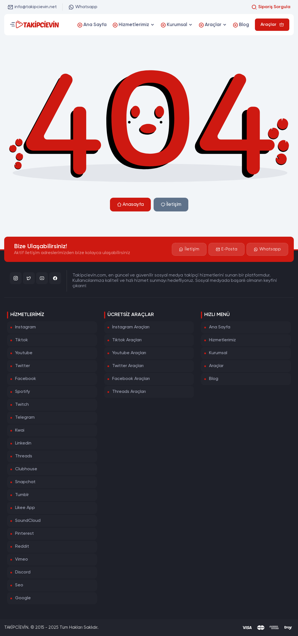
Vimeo (21, 559)
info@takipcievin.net (32, 7)
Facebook (25, 379)
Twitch (22, 404)
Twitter (22, 366)
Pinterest (24, 533)
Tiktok (21, 340)
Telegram (25, 417)
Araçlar (216, 366)
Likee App (25, 508)
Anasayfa (130, 204)
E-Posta (226, 249)
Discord (22, 572)
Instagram (25, 327)
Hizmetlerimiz (222, 340)
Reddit (22, 546)
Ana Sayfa (219, 327)
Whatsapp (82, 7)
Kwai (19, 430)
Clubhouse (26, 469)
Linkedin (23, 443)
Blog (213, 379)
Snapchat (25, 482)
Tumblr (22, 495)
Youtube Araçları (129, 353)
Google (23, 598)
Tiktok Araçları (127, 340)
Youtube (23, 353)
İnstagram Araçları (130, 327)
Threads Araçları (129, 392)
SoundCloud (28, 521)
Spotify (22, 392)
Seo (19, 585)
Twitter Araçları (128, 366)
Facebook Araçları (131, 379)
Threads (23, 456)
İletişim (171, 204)
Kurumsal (218, 353)
